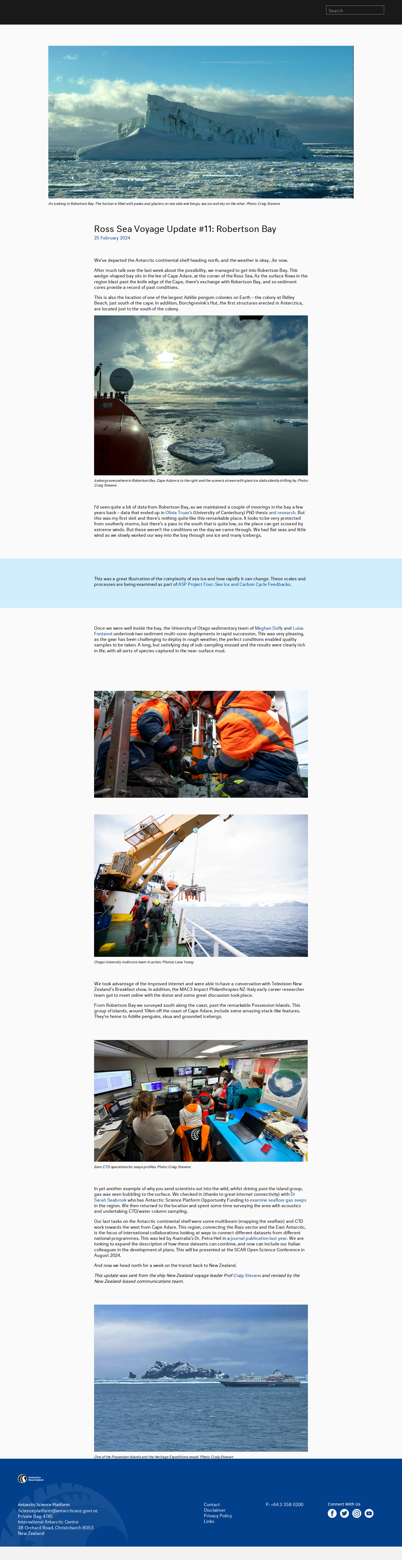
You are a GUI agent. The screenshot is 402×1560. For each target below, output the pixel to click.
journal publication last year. (259, 1237)
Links (209, 1520)
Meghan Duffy (269, 627)
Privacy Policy (218, 1514)
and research (282, 511)
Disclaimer (215, 1509)
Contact (212, 1503)
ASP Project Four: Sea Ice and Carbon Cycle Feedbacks (234, 583)
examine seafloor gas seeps (278, 1199)
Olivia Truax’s (179, 511)
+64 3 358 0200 (287, 1503)
